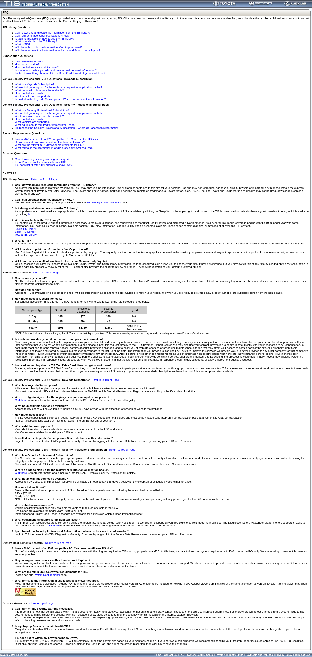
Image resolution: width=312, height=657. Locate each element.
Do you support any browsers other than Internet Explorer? (50, 142)
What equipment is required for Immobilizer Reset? (45, 124)
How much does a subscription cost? (36, 67)
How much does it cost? (29, 93)
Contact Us (170, 655)
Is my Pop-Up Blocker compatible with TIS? (40, 162)
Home (157, 655)
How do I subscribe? (27, 64)
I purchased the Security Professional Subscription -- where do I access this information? (67, 127)
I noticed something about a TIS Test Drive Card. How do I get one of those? (60, 73)
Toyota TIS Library (26, 234)
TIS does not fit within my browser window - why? (44, 164)
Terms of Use (302, 655)
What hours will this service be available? (39, 90)
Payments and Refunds (259, 655)
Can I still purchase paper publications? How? (42, 35)
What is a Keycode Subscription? (34, 84)
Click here (21, 400)
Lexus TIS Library (25, 228)
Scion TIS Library (25, 231)
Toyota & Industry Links (229, 655)
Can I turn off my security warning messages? (42, 159)
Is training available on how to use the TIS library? (44, 38)
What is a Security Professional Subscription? (42, 110)
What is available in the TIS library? (36, 41)
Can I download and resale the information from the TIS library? (52, 32)
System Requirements (46, 574)
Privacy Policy (283, 655)
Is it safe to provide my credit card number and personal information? (56, 70)
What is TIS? (22, 44)
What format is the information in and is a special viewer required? (54, 147)
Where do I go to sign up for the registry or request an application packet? (58, 87)
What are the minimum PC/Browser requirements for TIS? (49, 144)
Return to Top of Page (44, 179)
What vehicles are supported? (32, 96)
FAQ (182, 655)
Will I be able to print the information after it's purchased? (48, 47)
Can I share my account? (30, 61)
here (31, 214)
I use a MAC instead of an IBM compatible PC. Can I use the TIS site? (56, 139)
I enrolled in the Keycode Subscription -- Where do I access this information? (60, 99)
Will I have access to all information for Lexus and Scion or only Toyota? (57, 50)
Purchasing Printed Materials (104, 202)
